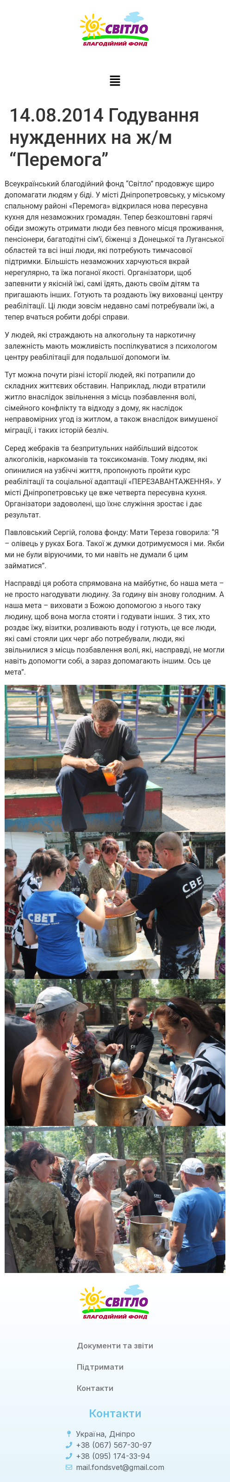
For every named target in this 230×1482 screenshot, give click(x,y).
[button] (115, 81)
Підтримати (100, 1366)
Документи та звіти (115, 1345)
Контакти (95, 1388)
